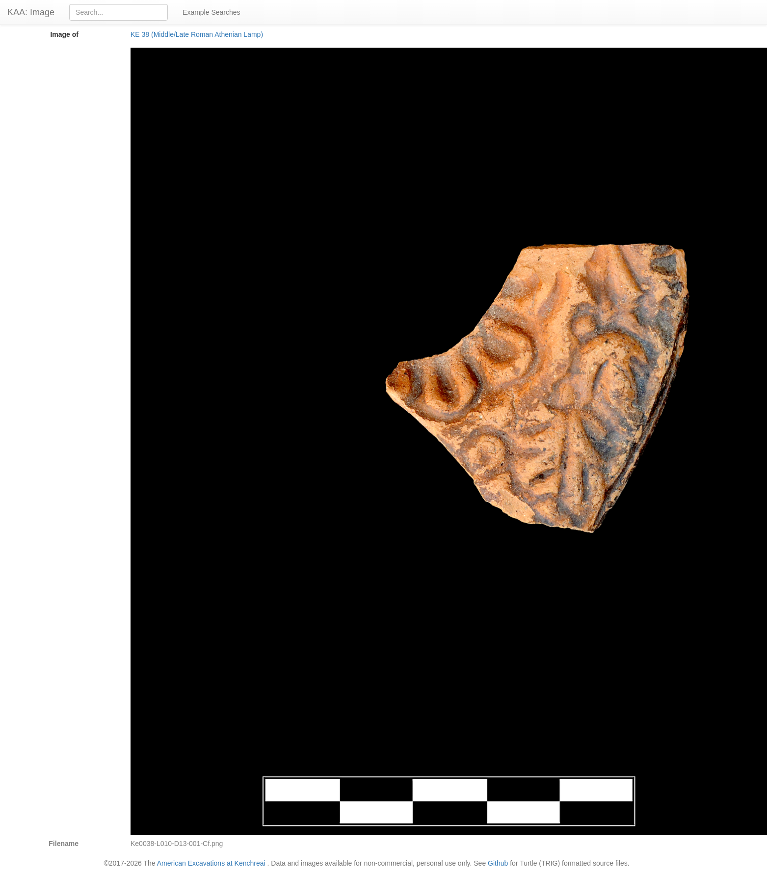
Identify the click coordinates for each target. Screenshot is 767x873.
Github (498, 863)
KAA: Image (30, 12)
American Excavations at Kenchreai (211, 863)
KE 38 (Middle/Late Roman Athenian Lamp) (197, 34)
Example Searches (211, 12)
